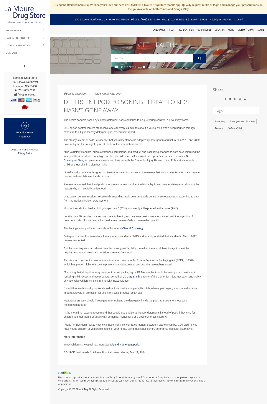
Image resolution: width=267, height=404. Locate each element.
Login (261, 30)
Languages (159, 30)
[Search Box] (152, 58)
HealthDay (82, 389)
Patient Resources (19, 38)
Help (171, 30)
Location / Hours (224, 30)
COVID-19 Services (18, 45)
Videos (149, 67)
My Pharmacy (15, 30)
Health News (125, 67)
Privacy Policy (25, 153)
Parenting (220, 121)
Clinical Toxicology (133, 228)
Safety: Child (235, 128)
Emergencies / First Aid (242, 121)
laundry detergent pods (125, 344)
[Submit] (199, 58)
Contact (11, 52)
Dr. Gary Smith (131, 276)
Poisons (219, 128)
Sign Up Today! (246, 30)
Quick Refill (204, 30)
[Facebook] (24, 66)
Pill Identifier (186, 30)
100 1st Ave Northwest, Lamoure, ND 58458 (102, 19)
